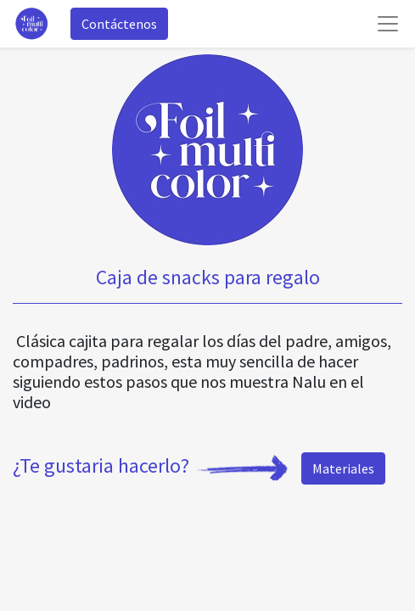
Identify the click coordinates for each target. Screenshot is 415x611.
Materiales (343, 468)
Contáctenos (119, 23)
